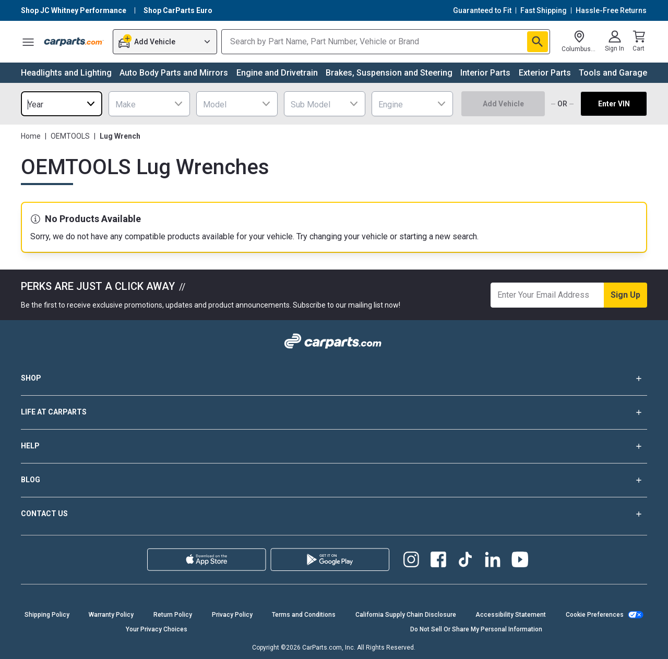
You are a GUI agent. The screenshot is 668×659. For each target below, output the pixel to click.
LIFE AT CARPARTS (334, 412)
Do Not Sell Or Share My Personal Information (476, 629)
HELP (334, 446)
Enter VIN (614, 104)
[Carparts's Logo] (74, 41)
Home (31, 136)
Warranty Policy (111, 614)
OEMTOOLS (70, 136)
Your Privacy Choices (156, 629)
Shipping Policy (47, 614)
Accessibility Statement (510, 614)
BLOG (334, 480)
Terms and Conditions (304, 614)
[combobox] (61, 103)
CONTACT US (334, 514)
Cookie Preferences (595, 614)
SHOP (334, 378)
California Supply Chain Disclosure (405, 614)
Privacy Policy (232, 614)
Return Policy (172, 614)
